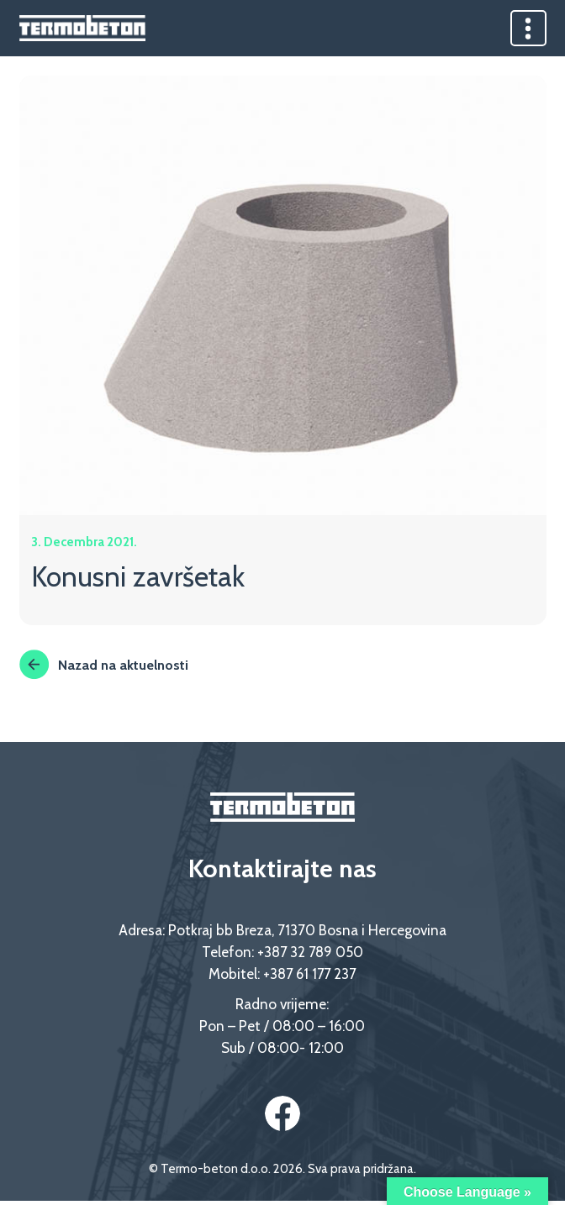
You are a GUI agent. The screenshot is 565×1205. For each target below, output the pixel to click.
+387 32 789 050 (310, 954)
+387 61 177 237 (309, 976)
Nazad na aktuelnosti (105, 666)
